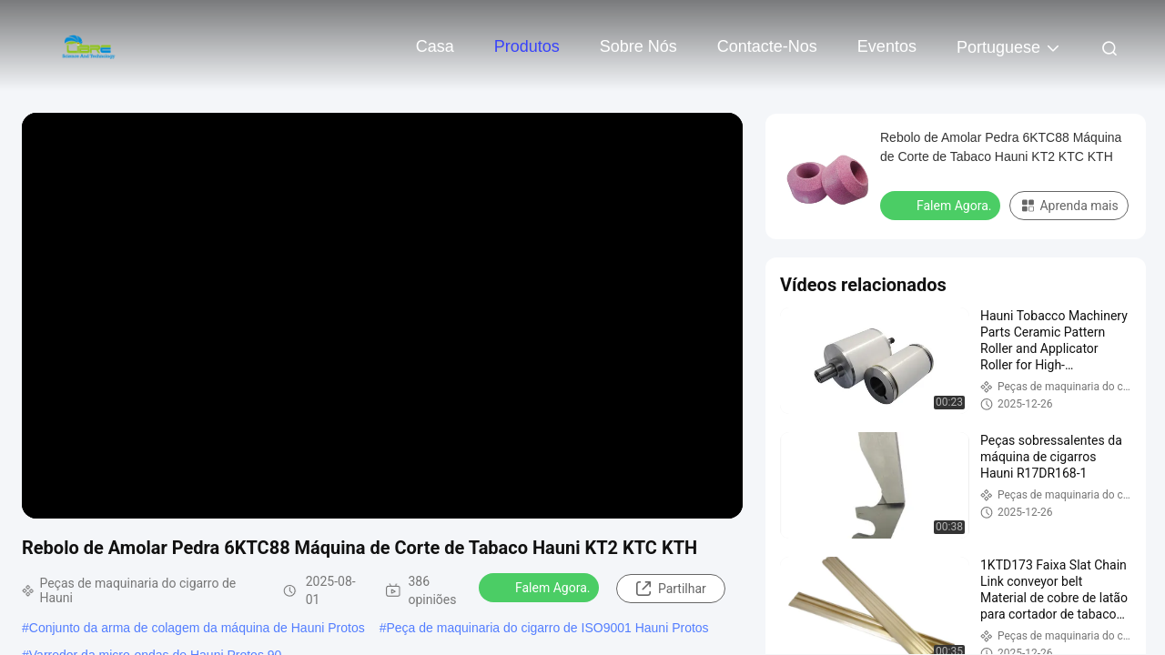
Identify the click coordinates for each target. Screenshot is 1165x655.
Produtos (527, 46)
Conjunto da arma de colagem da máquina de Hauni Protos (197, 627)
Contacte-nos (767, 46)
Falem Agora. (540, 587)
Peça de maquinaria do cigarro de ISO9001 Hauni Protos (548, 627)
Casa (435, 46)
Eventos (887, 46)
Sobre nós (638, 46)
